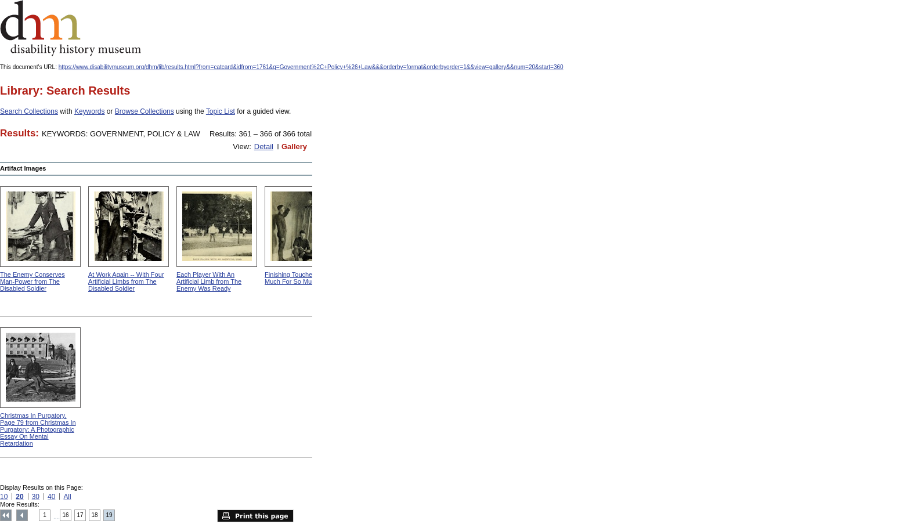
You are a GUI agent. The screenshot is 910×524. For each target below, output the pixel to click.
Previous (22, 515)
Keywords (89, 111)
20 (19, 497)
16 (66, 515)
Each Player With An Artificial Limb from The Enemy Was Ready (208, 281)
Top (6, 515)
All (67, 497)
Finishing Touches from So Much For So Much (302, 278)
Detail (263, 146)
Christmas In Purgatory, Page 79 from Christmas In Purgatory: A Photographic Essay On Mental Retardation (38, 429)
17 (80, 515)
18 (95, 515)
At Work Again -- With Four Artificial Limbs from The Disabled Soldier (126, 281)
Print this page (255, 515)
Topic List (220, 111)
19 (109, 515)
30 (35, 497)
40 (51, 497)
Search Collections (29, 111)
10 (4, 497)
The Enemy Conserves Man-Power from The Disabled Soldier (32, 281)
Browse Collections (144, 111)
